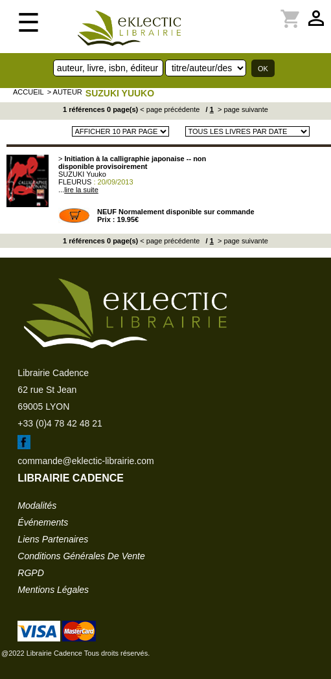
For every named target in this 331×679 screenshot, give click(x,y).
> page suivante (242, 109)
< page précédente (170, 109)
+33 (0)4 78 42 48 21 (59, 423)
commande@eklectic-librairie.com (85, 461)
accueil (28, 92)
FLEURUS (74, 182)
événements (42, 522)
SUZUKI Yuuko (120, 93)
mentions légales (53, 589)
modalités (36, 505)
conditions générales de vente (80, 556)
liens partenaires (52, 539)
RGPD (30, 573)
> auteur (64, 92)
